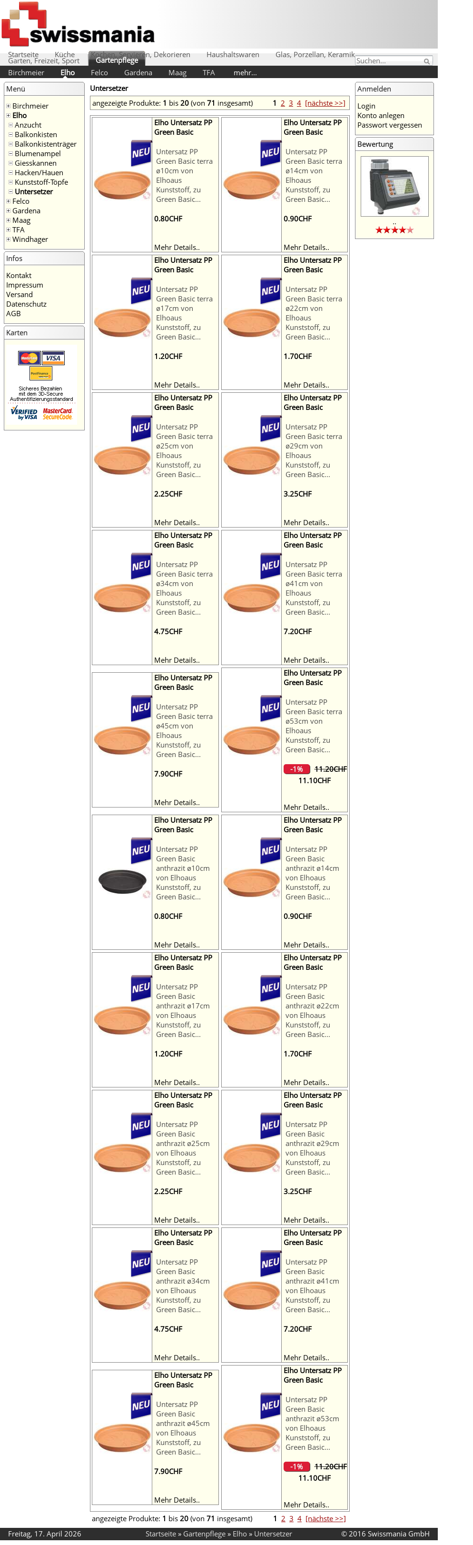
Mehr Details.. (177, 247)
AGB (13, 313)
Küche (65, 54)
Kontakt (18, 275)
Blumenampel (38, 153)
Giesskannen (36, 163)
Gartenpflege (117, 60)
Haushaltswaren (233, 54)
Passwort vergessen (389, 125)
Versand (19, 294)
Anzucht (28, 125)
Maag (177, 72)
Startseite (23, 54)
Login (366, 105)
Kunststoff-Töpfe (41, 182)
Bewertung (375, 144)
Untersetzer (34, 191)
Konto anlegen (380, 115)
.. (394, 221)
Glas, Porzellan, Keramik (315, 54)
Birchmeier (26, 72)
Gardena (138, 72)
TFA (209, 72)
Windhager (30, 239)
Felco (99, 72)
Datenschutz (26, 304)
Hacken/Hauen (39, 172)
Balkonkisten (36, 134)
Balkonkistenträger (46, 144)
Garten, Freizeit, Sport (43, 60)
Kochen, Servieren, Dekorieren (140, 54)
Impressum (24, 284)
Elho (67, 72)
